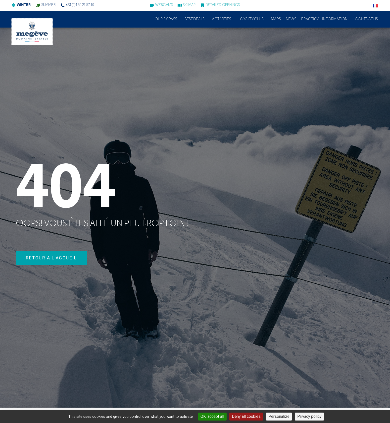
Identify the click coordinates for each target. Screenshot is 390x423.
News (291, 19)
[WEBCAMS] (152, 5)
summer (48, 5)
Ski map (189, 5)
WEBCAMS (164, 5)
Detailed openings (222, 5)
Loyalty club (252, 19)
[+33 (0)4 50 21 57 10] (62, 5)
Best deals (196, 19)
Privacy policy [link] (309, 416)
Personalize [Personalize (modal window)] (279, 416)
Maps (276, 19)
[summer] (38, 5)
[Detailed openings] (202, 5)
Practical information (325, 19)
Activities (223, 19)
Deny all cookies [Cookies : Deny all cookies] (246, 416)
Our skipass (167, 19)
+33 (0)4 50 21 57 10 (80, 5)
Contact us (366, 19)
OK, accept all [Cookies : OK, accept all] (212, 416)
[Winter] (13, 5)
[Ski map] (180, 5)
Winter (24, 5)
